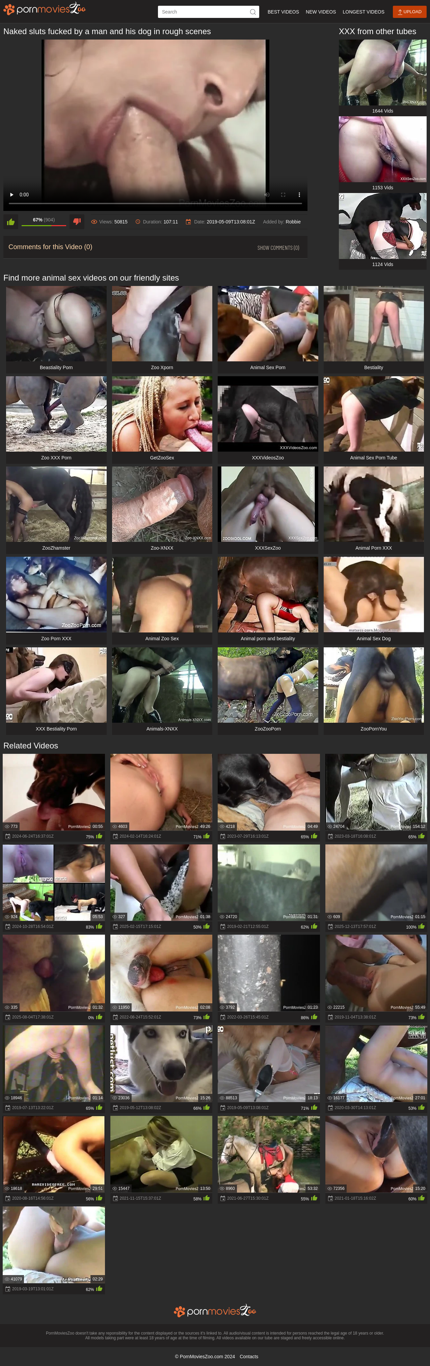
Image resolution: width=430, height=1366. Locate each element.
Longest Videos (363, 12)
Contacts (249, 1356)
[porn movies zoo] (44, 8)
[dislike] (77, 221)
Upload (410, 12)
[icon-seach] (253, 12)
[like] (10, 221)
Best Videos (283, 12)
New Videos (321, 12)
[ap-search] (208, 12)
